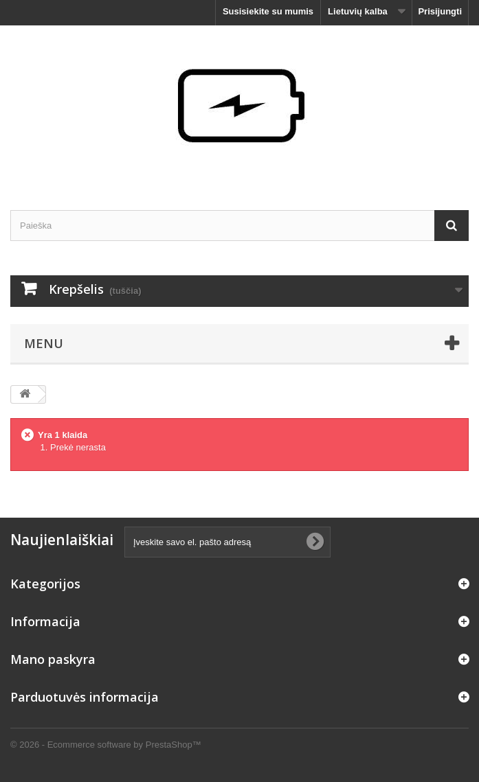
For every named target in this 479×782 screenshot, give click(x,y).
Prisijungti (440, 11)
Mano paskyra (53, 659)
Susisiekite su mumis (268, 11)
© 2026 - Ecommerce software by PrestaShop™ (105, 744)
